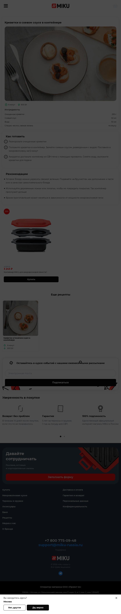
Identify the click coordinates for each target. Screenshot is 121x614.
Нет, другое (14, 607)
